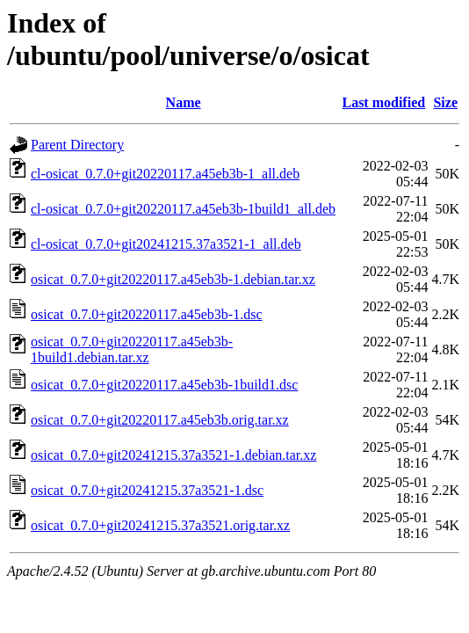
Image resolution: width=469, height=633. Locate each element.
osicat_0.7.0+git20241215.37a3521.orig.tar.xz (160, 525)
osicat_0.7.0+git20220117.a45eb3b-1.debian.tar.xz (173, 279)
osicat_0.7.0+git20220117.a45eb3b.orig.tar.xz (160, 419)
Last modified (383, 102)
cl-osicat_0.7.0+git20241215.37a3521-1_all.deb (166, 243)
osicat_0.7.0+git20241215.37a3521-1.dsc (147, 490)
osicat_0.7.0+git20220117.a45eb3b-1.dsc (147, 314)
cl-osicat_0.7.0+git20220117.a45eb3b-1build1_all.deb (183, 208)
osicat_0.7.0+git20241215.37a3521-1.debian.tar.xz (173, 454)
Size (445, 102)
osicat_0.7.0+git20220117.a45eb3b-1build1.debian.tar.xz (132, 349)
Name (183, 102)
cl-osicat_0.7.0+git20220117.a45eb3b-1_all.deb (165, 173)
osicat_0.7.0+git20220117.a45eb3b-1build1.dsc (164, 384)
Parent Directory (77, 144)
